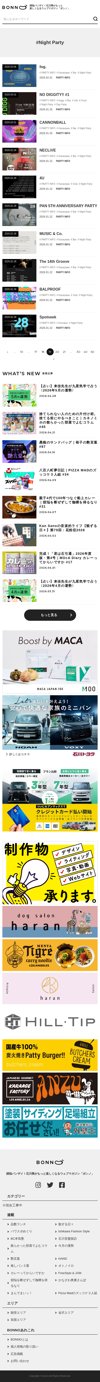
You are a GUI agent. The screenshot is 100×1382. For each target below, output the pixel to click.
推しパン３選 (20, 1265)
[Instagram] (38, 1185)
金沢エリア (66, 1312)
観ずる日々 (66, 1224)
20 (57, 352)
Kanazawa (64, 72)
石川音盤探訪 (67, 1238)
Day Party (61, 104)
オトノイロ (66, 1265)
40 (85, 352)
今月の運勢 (66, 1245)
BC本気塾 (17, 1238)
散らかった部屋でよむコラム (29, 1248)
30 (78, 352)
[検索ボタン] (95, 19)
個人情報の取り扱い (24, 1346)
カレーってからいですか (27, 1273)
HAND (62, 1258)
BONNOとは (19, 1339)
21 (64, 352)
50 (92, 352)
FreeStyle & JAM (70, 1273)
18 (43, 352)
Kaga (61, 100)
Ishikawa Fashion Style (74, 1231)
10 (21, 352)
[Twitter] (50, 1185)
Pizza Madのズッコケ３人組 (77, 1293)
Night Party (85, 72)
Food (83, 100)
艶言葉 (15, 1258)
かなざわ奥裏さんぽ (72, 1280)
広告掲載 (17, 1354)
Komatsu (63, 323)
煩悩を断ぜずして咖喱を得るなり (29, 1282)
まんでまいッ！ (21, 1293)
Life (75, 100)
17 (36, 352)
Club (75, 184)
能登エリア (18, 1312)
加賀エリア (18, 1319)
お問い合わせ (20, 1361)
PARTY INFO (48, 72)
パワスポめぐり (21, 1231)
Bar (74, 72)
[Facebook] (61, 1185)
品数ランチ (18, 1224)
